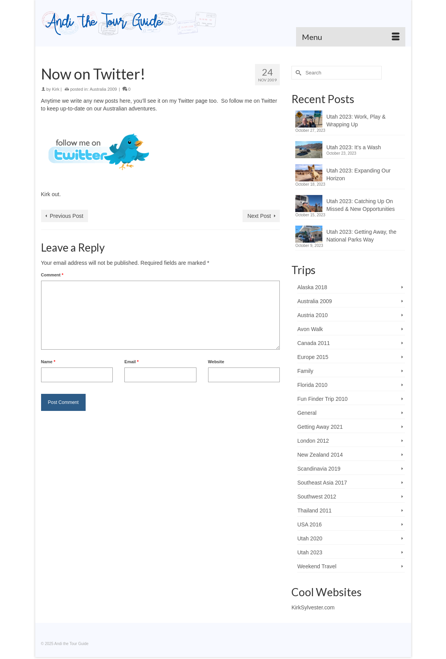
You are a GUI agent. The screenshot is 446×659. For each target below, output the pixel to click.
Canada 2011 (313, 343)
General (307, 413)
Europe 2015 (312, 357)
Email (131, 361)
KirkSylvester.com (312, 607)
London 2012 (313, 441)
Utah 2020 (309, 538)
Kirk (55, 89)
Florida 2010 (312, 385)
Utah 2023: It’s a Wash (353, 147)
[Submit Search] (297, 72)
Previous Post (66, 216)
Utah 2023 (309, 552)
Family (305, 371)
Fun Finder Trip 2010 (322, 399)
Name (48, 361)
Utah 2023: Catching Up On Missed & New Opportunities (360, 205)
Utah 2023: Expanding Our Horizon (358, 174)
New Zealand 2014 (320, 455)
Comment (52, 275)
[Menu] (350, 37)
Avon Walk (310, 329)
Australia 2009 (103, 89)
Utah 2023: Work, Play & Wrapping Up (356, 121)
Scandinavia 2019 (318, 469)
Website (216, 361)
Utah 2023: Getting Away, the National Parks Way (361, 236)
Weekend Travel (316, 566)
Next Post (259, 216)
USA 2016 (309, 524)
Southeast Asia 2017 (322, 483)
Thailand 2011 (314, 510)
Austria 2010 (312, 315)
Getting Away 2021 (320, 427)
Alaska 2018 (312, 287)
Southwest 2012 (316, 496)
